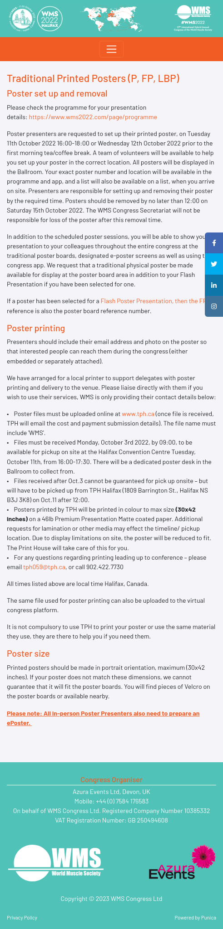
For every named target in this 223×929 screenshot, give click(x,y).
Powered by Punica (195, 917)
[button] (214, 243)
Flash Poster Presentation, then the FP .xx (158, 301)
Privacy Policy (22, 917)
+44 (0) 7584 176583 (122, 801)
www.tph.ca (138, 413)
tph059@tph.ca (44, 567)
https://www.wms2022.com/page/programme (94, 117)
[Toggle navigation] (111, 49)
